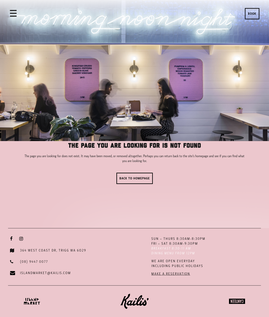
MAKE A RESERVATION (170, 274)
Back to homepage (134, 178)
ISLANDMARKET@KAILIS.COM (45, 273)
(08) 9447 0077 (34, 262)
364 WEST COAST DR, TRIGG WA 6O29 (53, 250)
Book (252, 14)
